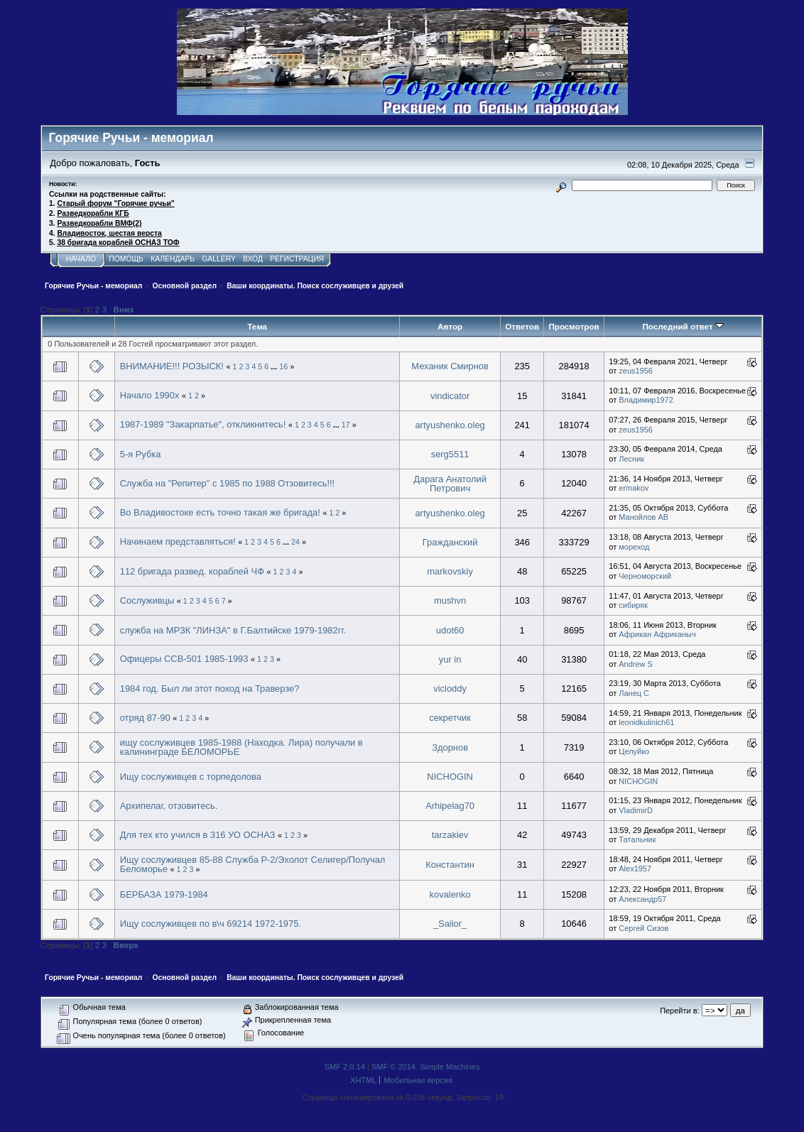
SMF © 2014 (393, 1066)
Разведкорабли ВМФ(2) (99, 223)
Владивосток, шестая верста (109, 233)
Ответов (522, 326)
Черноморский (645, 576)
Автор (450, 326)
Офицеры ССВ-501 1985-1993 (184, 658)
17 (346, 424)
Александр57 (642, 899)
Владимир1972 (646, 400)
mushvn (450, 600)
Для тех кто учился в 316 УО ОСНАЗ (198, 834)
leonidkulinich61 (646, 722)
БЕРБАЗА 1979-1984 (164, 894)
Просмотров (573, 326)
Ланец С (634, 693)
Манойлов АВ (643, 517)
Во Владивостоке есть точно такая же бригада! (220, 512)
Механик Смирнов (450, 366)
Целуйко (634, 751)
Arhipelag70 (449, 805)
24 (295, 542)
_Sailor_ (450, 923)
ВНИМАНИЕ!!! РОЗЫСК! (172, 366)
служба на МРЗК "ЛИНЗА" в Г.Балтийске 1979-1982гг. (233, 630)
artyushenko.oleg (449, 425)
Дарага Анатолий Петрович (450, 484)
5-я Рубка (140, 454)
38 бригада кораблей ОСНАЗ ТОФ (118, 242)
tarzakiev (450, 834)
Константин (449, 864)
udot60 (450, 630)
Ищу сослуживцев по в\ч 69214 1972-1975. (210, 923)
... (275, 366)
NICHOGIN (450, 776)
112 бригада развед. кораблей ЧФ (193, 571)
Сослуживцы (147, 600)
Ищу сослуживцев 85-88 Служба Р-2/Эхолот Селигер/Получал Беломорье (253, 864)
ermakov (633, 488)
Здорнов (450, 747)
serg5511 (450, 454)
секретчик (450, 717)
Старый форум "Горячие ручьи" (115, 203)
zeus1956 (636, 370)
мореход (634, 547)
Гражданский (450, 542)
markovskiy (450, 571)
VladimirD (636, 810)
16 (283, 366)
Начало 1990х (150, 395)
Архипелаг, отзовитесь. (169, 805)
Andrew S (636, 664)
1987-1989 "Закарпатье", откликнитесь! (204, 424)
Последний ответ (682, 326)
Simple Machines (449, 1066)
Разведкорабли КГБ (93, 213)
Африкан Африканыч (657, 634)
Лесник (631, 459)
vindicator (449, 396)
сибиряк (633, 605)
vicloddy (450, 688)
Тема (257, 326)
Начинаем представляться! (178, 541)
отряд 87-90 (145, 717)
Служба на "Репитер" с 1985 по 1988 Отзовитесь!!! (227, 483)
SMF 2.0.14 (345, 1066)
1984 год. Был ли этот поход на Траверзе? (210, 688)
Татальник (637, 839)
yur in (450, 659)
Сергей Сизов (643, 928)
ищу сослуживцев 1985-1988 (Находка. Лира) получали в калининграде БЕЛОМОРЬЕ (241, 747)
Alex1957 (635, 868)
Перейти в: (679, 1010)
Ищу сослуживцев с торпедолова (190, 776)
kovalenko (450, 894)
